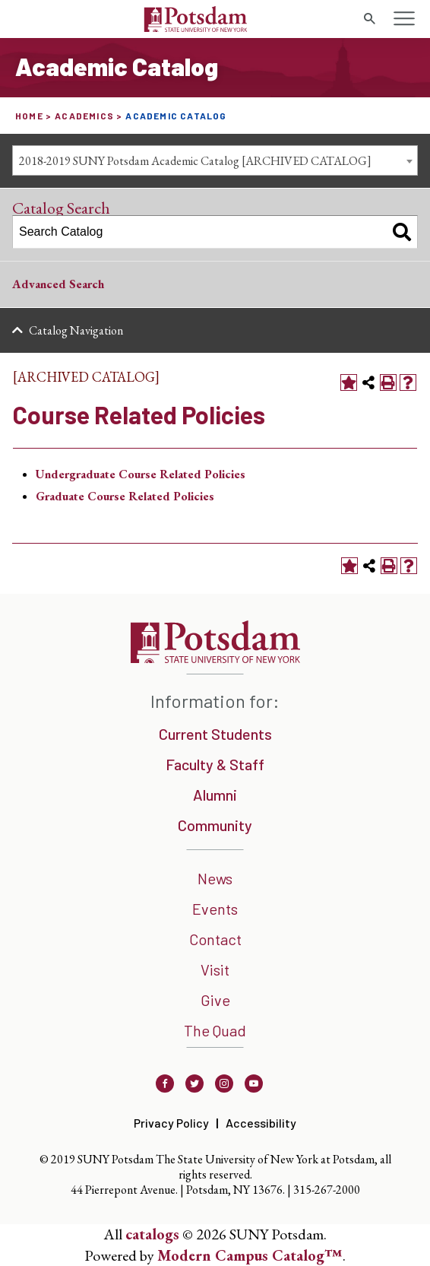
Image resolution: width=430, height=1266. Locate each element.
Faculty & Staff (215, 764)
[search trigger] (369, 19)
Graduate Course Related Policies (125, 496)
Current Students (215, 734)
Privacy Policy (171, 1122)
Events (215, 909)
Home (29, 115)
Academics (84, 115)
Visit (215, 969)
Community (215, 825)
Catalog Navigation (76, 330)
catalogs (152, 1234)
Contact (215, 939)
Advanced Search (58, 284)
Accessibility (261, 1122)
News (215, 878)
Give (215, 1000)
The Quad (215, 1030)
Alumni (215, 794)
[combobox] (215, 160)
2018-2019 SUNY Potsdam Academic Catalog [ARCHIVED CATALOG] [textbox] (195, 161)
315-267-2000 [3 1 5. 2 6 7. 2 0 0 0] (326, 1190)
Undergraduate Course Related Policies (140, 474)
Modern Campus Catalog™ (250, 1255)
